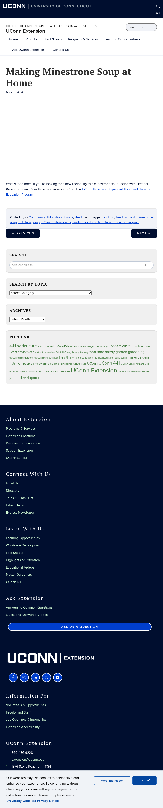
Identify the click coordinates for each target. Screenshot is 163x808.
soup (36, 222)
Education (54, 217)
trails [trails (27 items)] (83, 363)
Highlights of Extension (23, 560)
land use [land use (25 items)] (79, 357)
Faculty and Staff (18, 712)
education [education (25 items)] (49, 352)
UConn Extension (25, 31)
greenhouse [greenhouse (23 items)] (52, 357)
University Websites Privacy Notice (32, 801)
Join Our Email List (19, 498)
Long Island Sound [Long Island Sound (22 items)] (117, 357)
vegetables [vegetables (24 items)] (124, 371)
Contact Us (61, 50)
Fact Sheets (53, 39)
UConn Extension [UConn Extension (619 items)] (94, 370)
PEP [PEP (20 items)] (62, 364)
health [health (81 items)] (64, 357)
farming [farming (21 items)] (84, 352)
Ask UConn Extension (29, 50)
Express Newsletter (20, 512)
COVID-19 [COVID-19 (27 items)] (23, 352)
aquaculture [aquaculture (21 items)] (43, 346)
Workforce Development (24, 545)
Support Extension (19, 450)
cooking (108, 217)
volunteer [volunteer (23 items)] (136, 371)
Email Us (12, 483)
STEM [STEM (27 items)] (76, 363)
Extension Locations (20, 436)
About (31, 39)
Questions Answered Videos (27, 615)
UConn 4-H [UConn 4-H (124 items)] (109, 363)
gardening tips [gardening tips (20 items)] (16, 357)
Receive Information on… (24, 443)
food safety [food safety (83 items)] (106, 352)
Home (13, 39)
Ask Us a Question (79, 627)
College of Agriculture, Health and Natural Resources (51, 26)
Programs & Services (83, 39)
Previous (23, 233)
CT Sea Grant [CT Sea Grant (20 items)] (36, 352)
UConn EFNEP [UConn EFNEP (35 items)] (60, 371)
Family (68, 217)
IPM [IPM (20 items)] (72, 357)
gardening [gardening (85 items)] (136, 352)
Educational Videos (20, 567)
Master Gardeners (19, 575)
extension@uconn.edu (28, 760)
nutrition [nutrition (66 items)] (15, 363)
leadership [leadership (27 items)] (91, 357)
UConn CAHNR (17, 458)
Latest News (15, 505)
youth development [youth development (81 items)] (25, 378)
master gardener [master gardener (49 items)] (139, 358)
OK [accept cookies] (144, 780)
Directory (12, 491)
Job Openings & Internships (26, 720)
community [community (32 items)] (101, 346)
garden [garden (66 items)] (121, 352)
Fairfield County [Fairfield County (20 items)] (63, 352)
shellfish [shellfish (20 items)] (68, 364)
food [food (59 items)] (92, 352)
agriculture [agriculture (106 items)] (27, 345)
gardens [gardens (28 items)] (29, 357)
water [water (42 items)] (145, 371)
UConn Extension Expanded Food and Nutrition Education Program (90, 222)
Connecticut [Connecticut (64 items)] (117, 346)
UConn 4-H (14, 582)
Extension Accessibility (23, 727)
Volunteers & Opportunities (26, 705)
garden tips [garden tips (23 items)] (40, 357)
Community (37, 217)
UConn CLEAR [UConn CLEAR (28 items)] (42, 371)
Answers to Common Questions (29, 607)
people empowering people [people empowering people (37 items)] (41, 363)
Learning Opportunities (122, 39)
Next (144, 233)
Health (79, 217)
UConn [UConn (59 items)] (92, 363)
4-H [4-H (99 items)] (12, 345)
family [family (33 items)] (75, 352)
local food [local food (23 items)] (103, 357)
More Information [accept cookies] (112, 781)
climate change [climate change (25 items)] (85, 346)
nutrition (24, 222)
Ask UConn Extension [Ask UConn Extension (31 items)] (63, 346)
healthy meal (125, 217)
